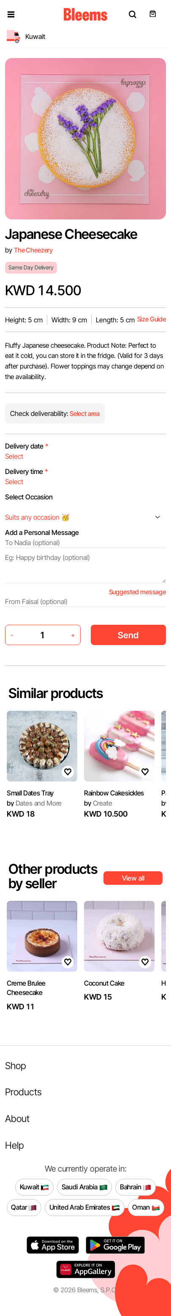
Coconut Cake (104, 983)
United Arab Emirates (84, 1207)
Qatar (24, 1207)
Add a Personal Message (42, 532)
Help (14, 1145)
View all (133, 878)
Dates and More (34, 803)
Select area (84, 414)
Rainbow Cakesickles (114, 793)
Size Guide (151, 319)
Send (128, 635)
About (17, 1118)
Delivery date (27, 446)
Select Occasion (29, 497)
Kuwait (34, 1187)
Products (23, 1091)
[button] (11, 14)
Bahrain (136, 1187)
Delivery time (26, 471)
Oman (146, 1207)
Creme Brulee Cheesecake (26, 988)
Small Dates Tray (30, 793)
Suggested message (137, 592)
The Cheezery (33, 250)
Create (98, 803)
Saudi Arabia (85, 1187)
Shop (15, 1065)
